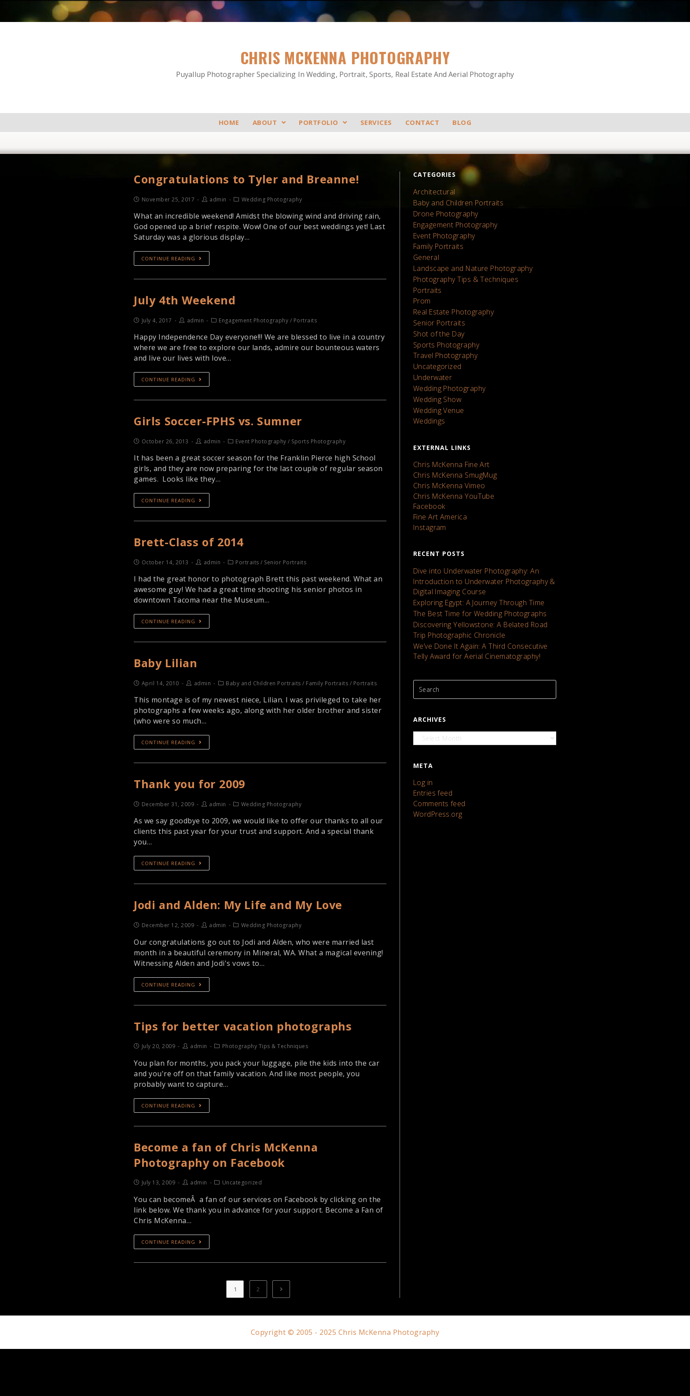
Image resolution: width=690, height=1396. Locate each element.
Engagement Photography (452, 220)
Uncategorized (435, 346)
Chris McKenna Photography (345, 63)
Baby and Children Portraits (455, 201)
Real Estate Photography (450, 298)
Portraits (426, 278)
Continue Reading (171, 279)
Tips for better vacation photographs (258, 1066)
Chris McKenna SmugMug (451, 446)
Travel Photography (442, 337)
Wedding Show (435, 375)
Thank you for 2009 (198, 818)
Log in (422, 734)
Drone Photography (443, 211)
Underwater (431, 356)
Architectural (432, 191)
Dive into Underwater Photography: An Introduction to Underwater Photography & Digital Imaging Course (478, 543)
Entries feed (431, 743)
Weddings (428, 395)
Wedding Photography (446, 366)
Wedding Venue (436, 385)
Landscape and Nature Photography (468, 259)
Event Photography (441, 230)
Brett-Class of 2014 (197, 570)
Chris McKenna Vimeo (446, 455)
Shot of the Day (437, 317)
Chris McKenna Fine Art (448, 437)
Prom (421, 288)
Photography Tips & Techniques (461, 269)
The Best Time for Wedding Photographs (474, 572)
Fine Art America (437, 483)
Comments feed (437, 752)
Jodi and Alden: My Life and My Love (256, 942)
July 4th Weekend (192, 323)
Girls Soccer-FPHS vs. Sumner (231, 447)
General (425, 249)
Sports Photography (443, 327)
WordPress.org (435, 761)
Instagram (428, 492)
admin (218, 220)
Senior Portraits (437, 307)
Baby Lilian (171, 694)
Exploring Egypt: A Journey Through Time (473, 563)
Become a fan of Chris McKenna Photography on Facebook (240, 1198)
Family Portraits (436, 240)
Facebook (428, 474)
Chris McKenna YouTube (449, 464)
